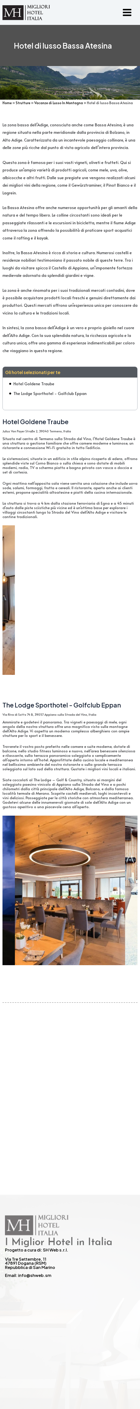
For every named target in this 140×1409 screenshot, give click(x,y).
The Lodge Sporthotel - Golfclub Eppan (50, 393)
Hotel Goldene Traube (33, 384)
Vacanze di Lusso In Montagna (58, 102)
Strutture (23, 102)
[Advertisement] (70, 1077)
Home (7, 102)
